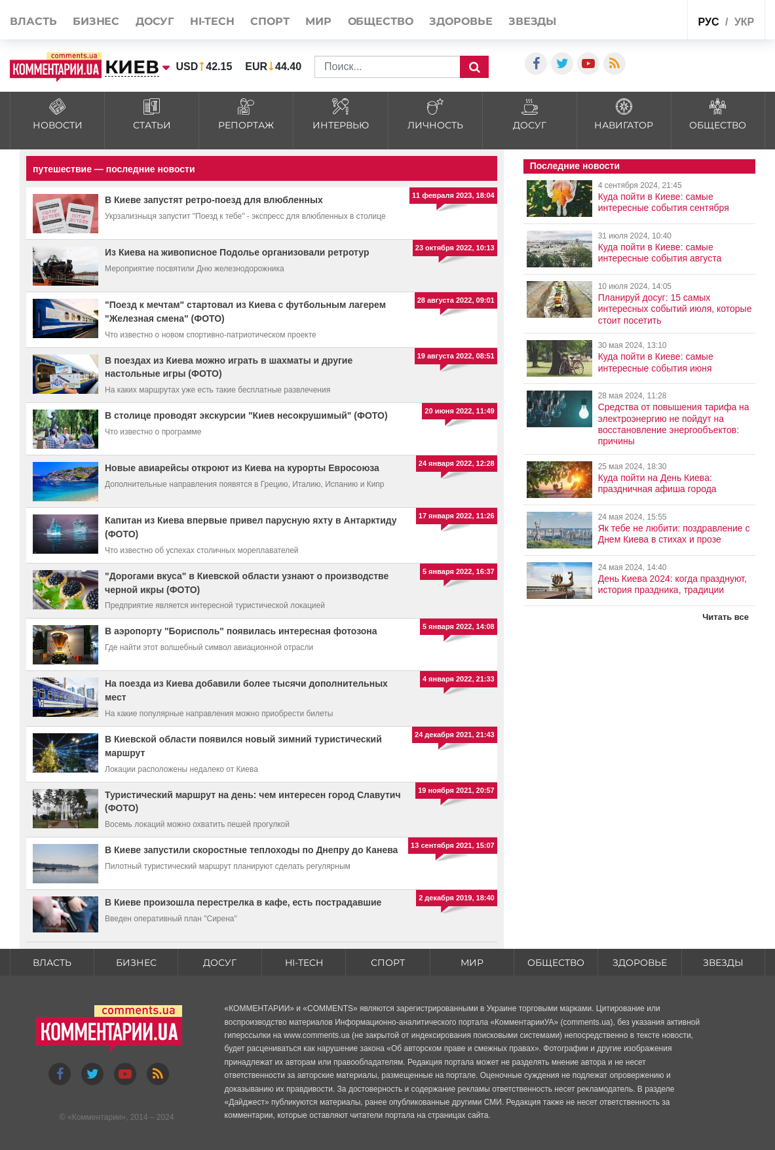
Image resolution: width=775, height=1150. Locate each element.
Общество (380, 21)
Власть (33, 21)
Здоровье (460, 21)
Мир (318, 21)
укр (744, 22)
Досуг (155, 21)
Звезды (532, 21)
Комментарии (97, 1117)
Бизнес (96, 21)
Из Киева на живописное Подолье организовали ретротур (237, 252)
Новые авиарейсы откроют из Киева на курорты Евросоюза (242, 468)
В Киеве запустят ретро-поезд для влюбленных (214, 200)
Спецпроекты (651, 18)
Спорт (270, 21)
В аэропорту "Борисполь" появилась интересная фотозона (241, 631)
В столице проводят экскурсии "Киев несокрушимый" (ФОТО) (246, 415)
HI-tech (212, 21)
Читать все (725, 617)
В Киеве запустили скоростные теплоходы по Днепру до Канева (251, 850)
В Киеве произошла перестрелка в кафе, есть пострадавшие (243, 902)
